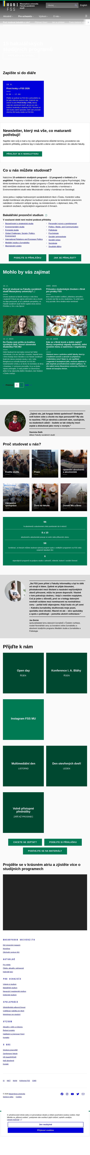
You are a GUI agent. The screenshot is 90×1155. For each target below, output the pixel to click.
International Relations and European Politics (24, 239)
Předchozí (8, 403)
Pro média (6, 983)
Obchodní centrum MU (11, 970)
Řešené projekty (9, 1048)
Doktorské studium (10, 1013)
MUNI (15, 1099)
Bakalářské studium (10, 1006)
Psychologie (54, 233)
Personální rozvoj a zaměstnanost (63, 224)
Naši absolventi (8, 1079)
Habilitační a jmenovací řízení (13, 1052)
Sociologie (53, 243)
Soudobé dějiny (55, 247)
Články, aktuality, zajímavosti (13, 986)
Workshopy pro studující (12, 1032)
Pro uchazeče (12, 997)
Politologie (53, 230)
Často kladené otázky (78, 22)
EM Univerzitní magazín (11, 963)
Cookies (19, 1115)
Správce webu (8, 1115)
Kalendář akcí (8, 990)
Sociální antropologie (57, 237)
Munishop (6, 967)
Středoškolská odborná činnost (14, 1025)
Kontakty (6, 1055)
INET (9, 1099)
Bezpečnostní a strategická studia (19, 224)
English (83, 5)
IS (3, 1099)
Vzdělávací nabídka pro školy (13, 1029)
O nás (7, 1062)
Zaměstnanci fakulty (10, 1071)
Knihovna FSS (24, 1099)
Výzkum (7, 1039)
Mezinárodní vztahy (13, 246)
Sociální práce (54, 240)
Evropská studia (12, 230)
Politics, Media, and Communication (63, 227)
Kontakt (5, 1082)
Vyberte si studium (9, 1002)
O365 (34, 1099)
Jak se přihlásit (58, 22)
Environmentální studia (14, 227)
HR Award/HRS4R (9, 1075)
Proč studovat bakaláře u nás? (16, 22)
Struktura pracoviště (10, 1068)
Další (28, 403)
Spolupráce (10, 1020)
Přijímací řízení (41, 22)
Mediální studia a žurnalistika (17, 243)
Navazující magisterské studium (14, 1009)
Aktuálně (9, 977)
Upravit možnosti (14, 1139)
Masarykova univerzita (19, 958)
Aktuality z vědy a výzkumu (13, 1045)
